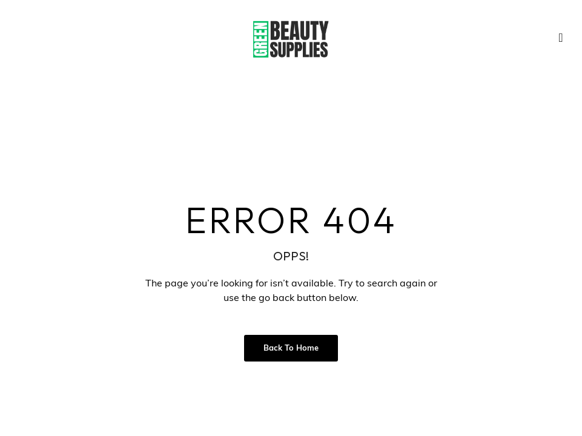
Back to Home (291, 348)
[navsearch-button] (561, 39)
